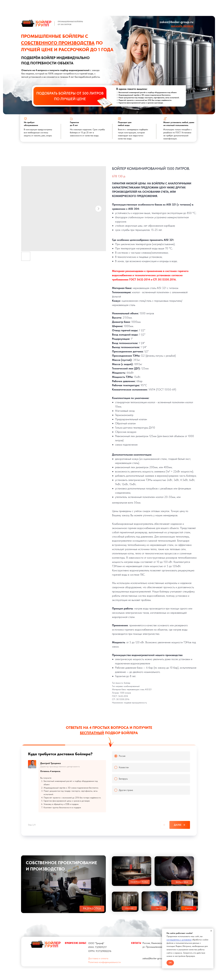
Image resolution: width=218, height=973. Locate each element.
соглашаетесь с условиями (179, 939)
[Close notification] (211, 930)
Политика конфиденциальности (104, 962)
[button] (182, 26)
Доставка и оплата (98, 958)
